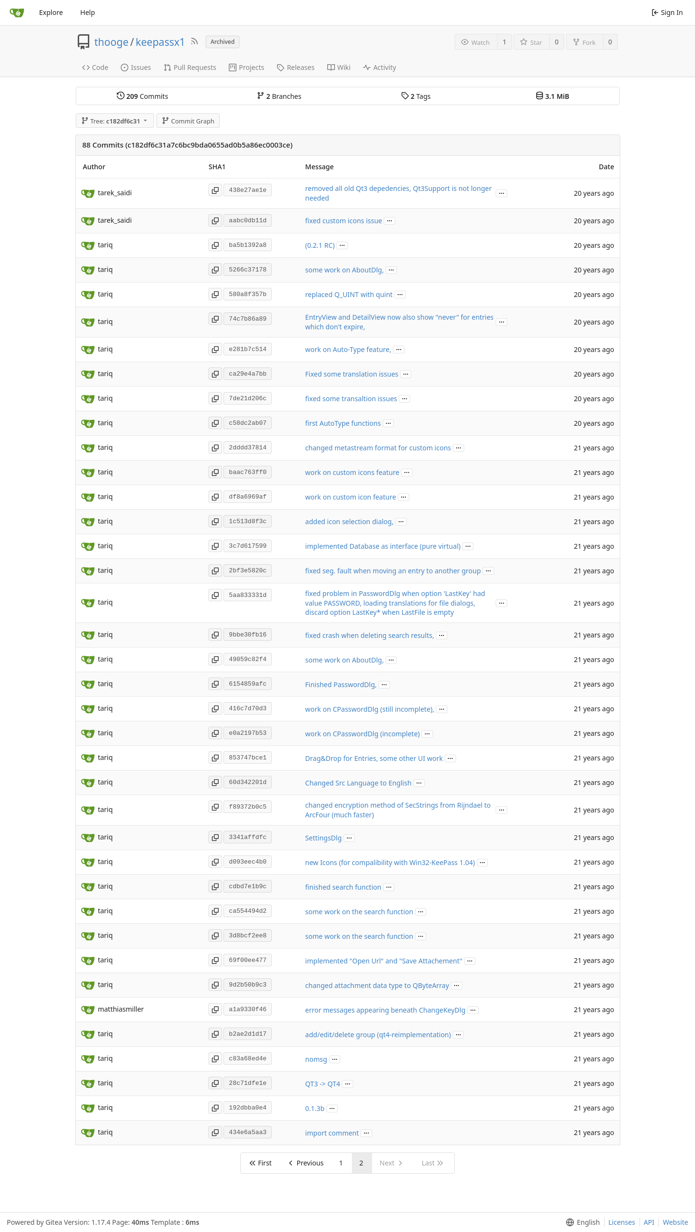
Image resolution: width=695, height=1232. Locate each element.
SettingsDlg (323, 837)
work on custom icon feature (350, 496)
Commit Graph (188, 121)
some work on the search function (359, 911)
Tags (416, 96)
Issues (136, 67)
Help (87, 12)
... (501, 193)
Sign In (667, 12)
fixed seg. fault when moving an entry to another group (393, 570)
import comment (332, 1132)
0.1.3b (314, 1108)
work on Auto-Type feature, (348, 349)
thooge (112, 42)
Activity (379, 67)
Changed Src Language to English (358, 782)
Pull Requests (190, 67)
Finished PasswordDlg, (340, 684)
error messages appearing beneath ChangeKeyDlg (385, 1010)
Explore (51, 12)
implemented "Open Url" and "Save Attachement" (383, 960)
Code (95, 67)
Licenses (622, 1222)
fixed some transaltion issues (351, 398)
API (649, 1222)
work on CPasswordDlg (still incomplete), (369, 709)
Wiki (339, 67)
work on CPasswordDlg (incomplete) (362, 733)
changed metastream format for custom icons (378, 447)
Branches (279, 96)
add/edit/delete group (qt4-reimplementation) (378, 1034)
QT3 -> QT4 (322, 1083)
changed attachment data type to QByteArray (377, 985)
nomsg (316, 1059)
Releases (295, 67)
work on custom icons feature (352, 472)
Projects (246, 67)
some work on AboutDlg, (344, 269)
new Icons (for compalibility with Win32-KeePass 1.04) (390, 862)
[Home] (17, 12)
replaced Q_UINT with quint (348, 294)
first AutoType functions (343, 423)
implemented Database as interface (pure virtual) (382, 546)
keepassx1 (160, 42)
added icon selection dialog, (349, 521)
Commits (142, 96)
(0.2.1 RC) (319, 245)
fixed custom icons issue (343, 220)
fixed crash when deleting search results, (369, 635)
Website (675, 1222)
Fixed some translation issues (351, 374)
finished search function (343, 887)
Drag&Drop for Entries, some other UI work (374, 758)
